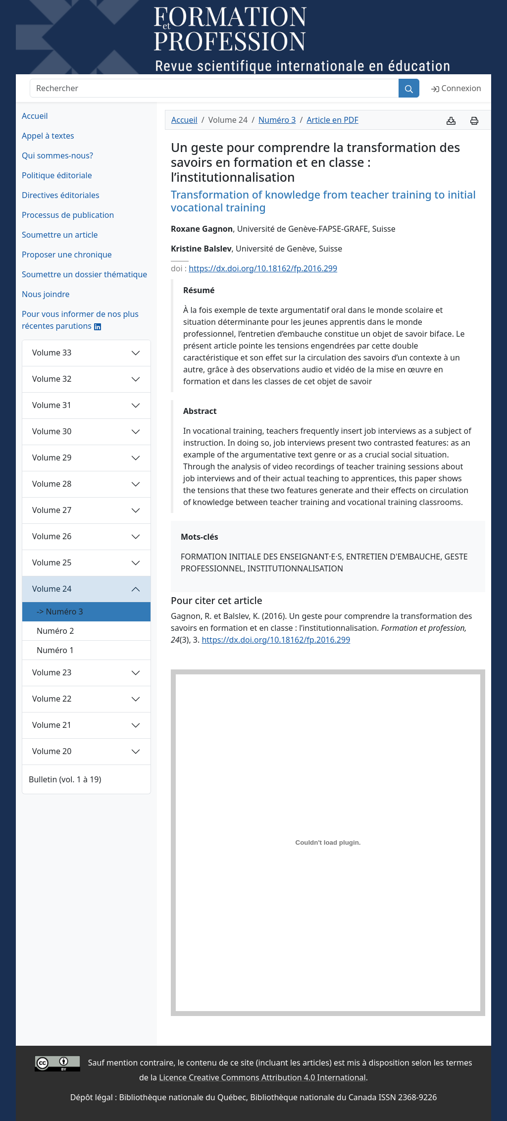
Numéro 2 (55, 630)
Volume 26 (51, 536)
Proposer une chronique (67, 254)
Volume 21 (51, 724)
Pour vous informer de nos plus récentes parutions (80, 319)
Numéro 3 (277, 119)
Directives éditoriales (61, 195)
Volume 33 (51, 352)
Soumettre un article (60, 234)
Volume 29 (51, 457)
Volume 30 (51, 431)
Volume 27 (51, 510)
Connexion (456, 88)
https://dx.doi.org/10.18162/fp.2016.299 (263, 268)
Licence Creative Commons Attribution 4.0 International (262, 1077)
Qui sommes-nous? (57, 155)
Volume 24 (51, 588)
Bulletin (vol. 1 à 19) (65, 779)
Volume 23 (51, 672)
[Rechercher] (214, 88)
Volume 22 (51, 698)
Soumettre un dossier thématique (84, 274)
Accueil (35, 115)
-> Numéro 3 (60, 611)
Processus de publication (68, 214)
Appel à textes (48, 135)
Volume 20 (51, 751)
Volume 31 (51, 405)
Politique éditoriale (57, 175)
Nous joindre (46, 294)
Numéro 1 (55, 650)
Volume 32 (51, 378)
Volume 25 (51, 562)
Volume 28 (51, 483)
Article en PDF (332, 119)
